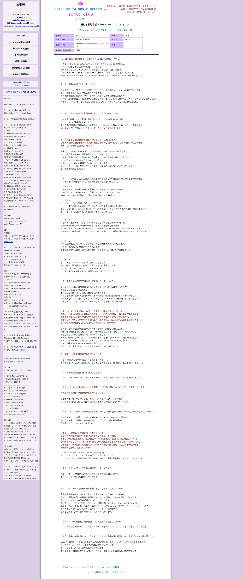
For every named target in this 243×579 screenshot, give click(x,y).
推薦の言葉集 (21, 61)
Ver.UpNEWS (29, 91)
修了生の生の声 (21, 55)
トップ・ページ (118, 572)
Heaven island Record (21, 82)
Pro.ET (22, 350)
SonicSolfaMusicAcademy (13, 361)
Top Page (21, 36)
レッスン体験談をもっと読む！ (99, 572)
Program (21, 48)
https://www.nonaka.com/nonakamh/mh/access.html (21, 26)
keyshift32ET (8, 242)
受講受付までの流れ (21, 68)
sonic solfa (21, 42)
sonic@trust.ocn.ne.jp (21, 20)
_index (25, 85)
